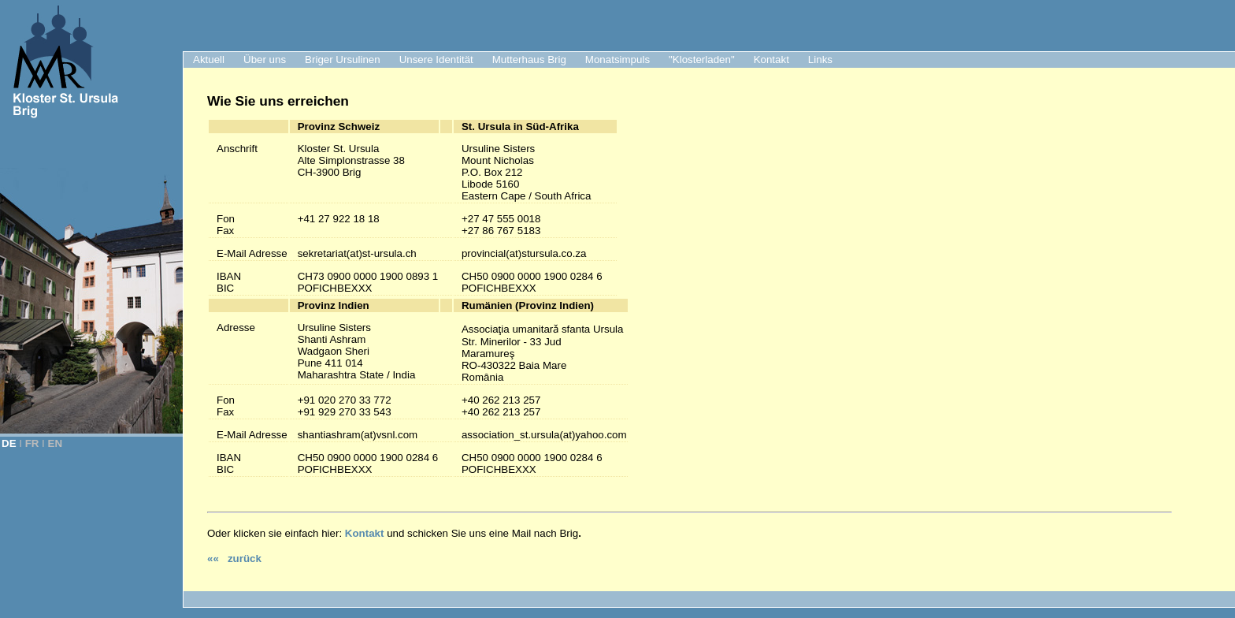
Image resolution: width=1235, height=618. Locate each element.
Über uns (264, 59)
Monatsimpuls (617, 59)
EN (55, 443)
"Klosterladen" (702, 59)
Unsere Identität (436, 59)
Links (820, 59)
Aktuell (208, 59)
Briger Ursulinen (342, 59)
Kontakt (771, 59)
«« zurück (234, 558)
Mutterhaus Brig (529, 59)
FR (32, 443)
